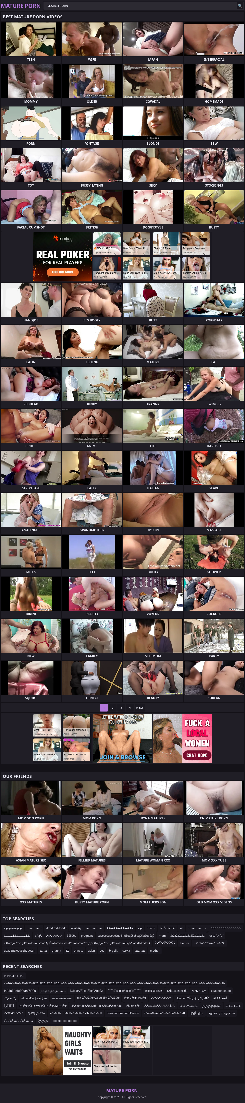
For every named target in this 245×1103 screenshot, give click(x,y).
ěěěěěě (71, 935)
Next (139, 707)
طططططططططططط (17, 935)
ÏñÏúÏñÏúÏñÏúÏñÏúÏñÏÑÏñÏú (20, 991)
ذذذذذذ (43, 950)
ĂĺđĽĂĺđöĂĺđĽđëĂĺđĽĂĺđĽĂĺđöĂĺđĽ (98, 998)
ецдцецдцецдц (221, 991)
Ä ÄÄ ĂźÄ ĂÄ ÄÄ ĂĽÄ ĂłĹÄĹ (159, 1006)
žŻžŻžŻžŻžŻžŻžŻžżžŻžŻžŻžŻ (187, 935)
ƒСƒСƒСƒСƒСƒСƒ (211, 1006)
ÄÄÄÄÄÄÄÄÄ (54, 935)
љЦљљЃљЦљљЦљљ (34, 998)
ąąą (140, 928)
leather (184, 943)
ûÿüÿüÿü (43, 1020)
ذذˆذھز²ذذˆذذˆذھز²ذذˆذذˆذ (18, 1020)
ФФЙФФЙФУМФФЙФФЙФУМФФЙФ (43, 1006)
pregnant (87, 935)
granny (56, 950)
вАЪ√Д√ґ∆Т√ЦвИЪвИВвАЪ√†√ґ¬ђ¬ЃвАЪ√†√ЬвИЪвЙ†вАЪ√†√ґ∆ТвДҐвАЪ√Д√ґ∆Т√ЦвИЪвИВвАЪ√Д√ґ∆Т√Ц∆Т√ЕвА (77, 943)
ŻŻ (67, 950)
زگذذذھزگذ (10, 998)
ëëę (102, 950)
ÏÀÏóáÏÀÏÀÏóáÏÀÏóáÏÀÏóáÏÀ (86, 991)
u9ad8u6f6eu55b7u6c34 (19, 950)
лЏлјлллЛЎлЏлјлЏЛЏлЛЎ (192, 998)
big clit (113, 950)
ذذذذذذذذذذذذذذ (93, 928)
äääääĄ (76, 928)
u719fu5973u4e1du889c (209, 943)
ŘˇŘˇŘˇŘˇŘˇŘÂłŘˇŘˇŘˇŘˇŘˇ (124, 991)
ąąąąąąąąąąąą (13, 928)
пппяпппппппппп (65, 1020)
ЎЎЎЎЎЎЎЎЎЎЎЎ (165, 943)
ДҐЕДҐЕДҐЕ (233, 1006)
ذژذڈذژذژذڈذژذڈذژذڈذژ (53, 991)
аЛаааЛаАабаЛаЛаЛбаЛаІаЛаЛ (164, 1013)
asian (91, 950)
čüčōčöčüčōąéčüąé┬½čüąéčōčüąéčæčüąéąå (126, 935)
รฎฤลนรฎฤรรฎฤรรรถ (221, 1013)
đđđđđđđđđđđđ (56, 928)
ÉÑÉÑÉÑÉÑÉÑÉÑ (135, 998)
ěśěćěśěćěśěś (154, 991)
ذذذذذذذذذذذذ (34, 928)
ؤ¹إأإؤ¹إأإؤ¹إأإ (197, 1013)
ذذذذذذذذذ (140, 950)
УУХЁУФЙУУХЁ (13, 1013)
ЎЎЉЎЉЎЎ (133, 1006)
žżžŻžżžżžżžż (167, 928)
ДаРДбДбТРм (36, 1013)
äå (181, 928)
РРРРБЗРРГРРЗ (14, 976)
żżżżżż (151, 928)
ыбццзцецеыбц (177, 991)
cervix (126, 950)
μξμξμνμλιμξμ (188, 1006)
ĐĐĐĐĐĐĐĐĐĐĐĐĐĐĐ (225, 928)
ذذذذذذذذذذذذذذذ (197, 928)
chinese (78, 950)
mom (162, 935)
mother (155, 950)
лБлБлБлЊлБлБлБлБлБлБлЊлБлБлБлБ (76, 1013)
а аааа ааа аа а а (62, 998)
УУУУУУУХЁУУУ (161, 998)
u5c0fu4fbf (216, 935)
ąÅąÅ (38, 935)
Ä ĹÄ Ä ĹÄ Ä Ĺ (220, 998)
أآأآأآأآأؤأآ (9, 1006)
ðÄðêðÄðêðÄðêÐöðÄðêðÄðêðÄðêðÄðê (96, 1006)
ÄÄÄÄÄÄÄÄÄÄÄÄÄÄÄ (120, 928)
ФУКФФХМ (199, 991)
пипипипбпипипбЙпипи (123, 1013)
